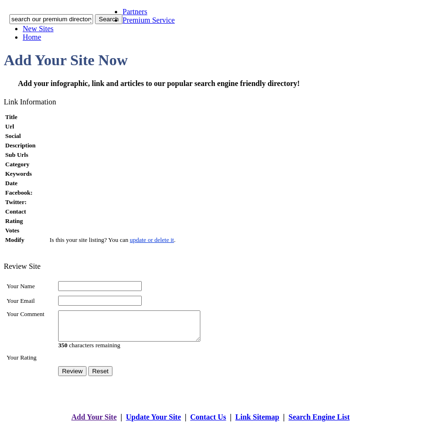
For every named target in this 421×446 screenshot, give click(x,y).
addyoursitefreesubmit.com (181, 432)
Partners (134, 12)
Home (32, 37)
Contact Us (208, 423)
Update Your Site (153, 423)
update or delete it (152, 239)
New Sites (38, 29)
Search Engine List (319, 423)
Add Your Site (94, 423)
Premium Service (148, 20)
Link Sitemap (257, 423)
